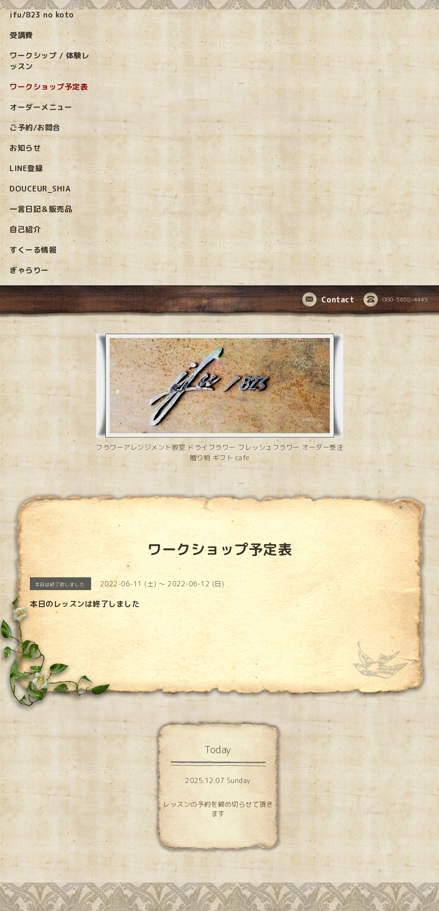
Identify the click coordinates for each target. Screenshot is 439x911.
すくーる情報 (32, 250)
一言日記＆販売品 (40, 209)
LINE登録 (26, 168)
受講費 (21, 35)
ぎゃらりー (29, 270)
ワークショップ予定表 (48, 87)
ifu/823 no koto (41, 14)
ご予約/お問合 (35, 127)
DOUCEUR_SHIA (39, 188)
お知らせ (25, 148)
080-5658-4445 (396, 300)
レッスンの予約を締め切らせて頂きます (218, 809)
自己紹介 (25, 229)
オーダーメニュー (40, 107)
